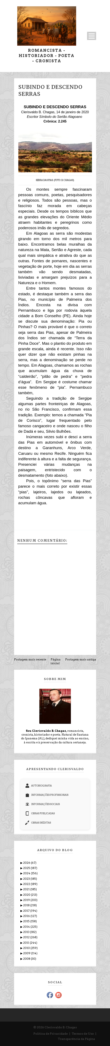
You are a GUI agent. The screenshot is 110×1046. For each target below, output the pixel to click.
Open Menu (91, 36)
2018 (26, 905)
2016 (26, 916)
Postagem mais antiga (80, 659)
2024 (27, 873)
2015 (26, 921)
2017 (26, 910)
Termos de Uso (83, 1033)
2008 (27, 958)
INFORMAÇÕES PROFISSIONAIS (46, 795)
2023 (26, 878)
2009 (27, 953)
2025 (27, 868)
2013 (26, 932)
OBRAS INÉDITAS (38, 823)
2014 (26, 926)
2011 (26, 942)
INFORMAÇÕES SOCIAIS (42, 804)
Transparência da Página (76, 1039)
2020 (27, 894)
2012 (26, 937)
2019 (26, 900)
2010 (26, 948)
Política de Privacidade (50, 1033)
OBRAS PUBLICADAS (40, 813)
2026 (27, 862)
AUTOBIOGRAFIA (38, 786)
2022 (27, 884)
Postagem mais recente (30, 659)
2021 (26, 889)
